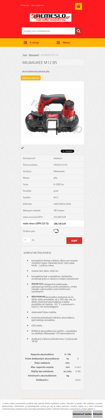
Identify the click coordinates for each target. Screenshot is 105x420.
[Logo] (50, 17)
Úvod (25, 54)
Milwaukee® (34, 54)
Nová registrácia (38, 5)
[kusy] (26, 240)
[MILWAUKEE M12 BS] (52, 82)
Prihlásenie (25, 5)
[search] (78, 30)
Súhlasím (98, 414)
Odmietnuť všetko (82, 414)
